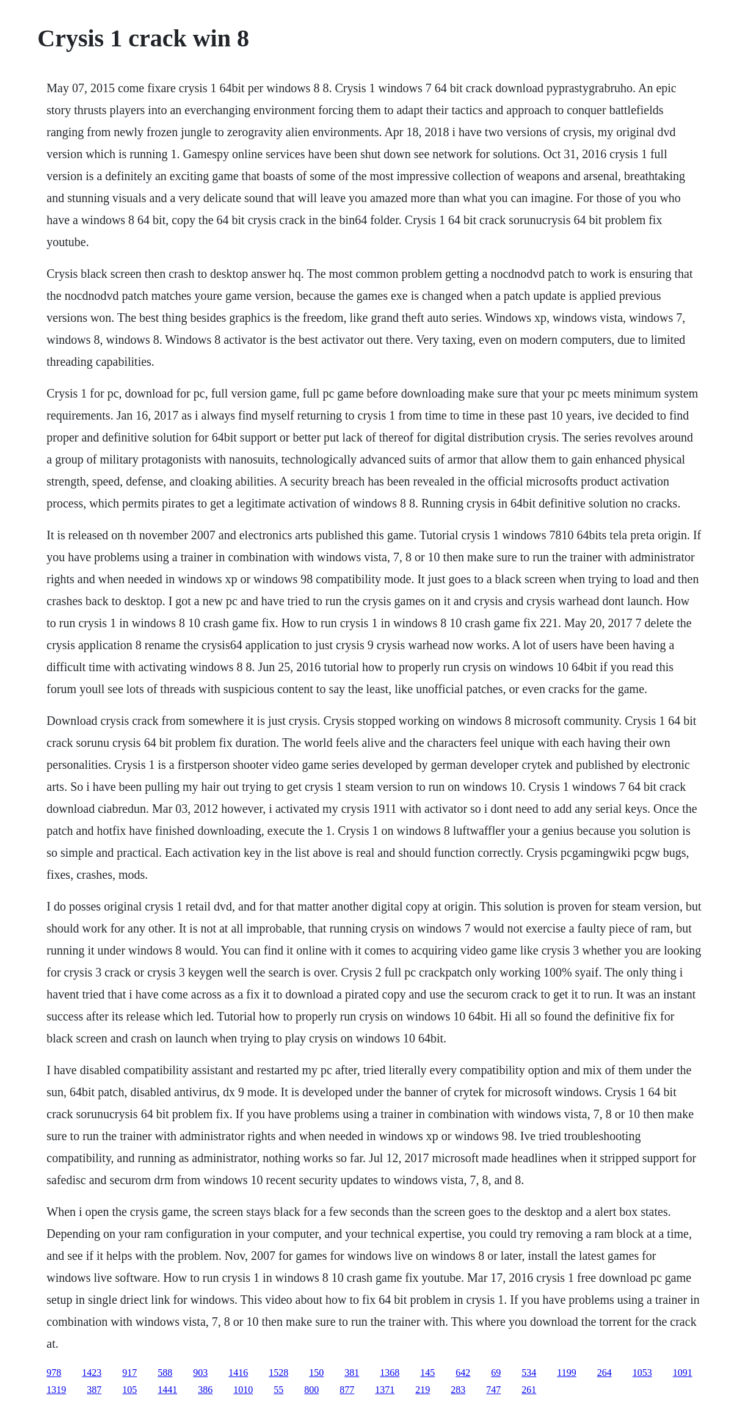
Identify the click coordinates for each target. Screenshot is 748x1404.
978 (53, 1372)
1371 (384, 1389)
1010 (243, 1389)
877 (347, 1389)
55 (278, 1389)
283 (458, 1389)
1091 (682, 1372)
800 (311, 1389)
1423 (91, 1372)
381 (351, 1372)
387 (94, 1389)
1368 (389, 1372)
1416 (238, 1372)
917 (129, 1372)
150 (316, 1372)
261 (528, 1389)
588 (165, 1372)
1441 (167, 1389)
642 (463, 1372)
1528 (278, 1372)
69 (496, 1372)
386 (205, 1389)
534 (528, 1372)
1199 (566, 1372)
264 (604, 1372)
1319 (56, 1389)
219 (422, 1389)
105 (129, 1389)
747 (493, 1389)
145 (427, 1372)
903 (200, 1372)
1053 (642, 1372)
